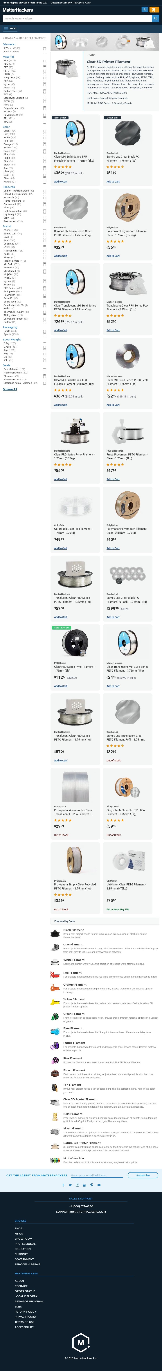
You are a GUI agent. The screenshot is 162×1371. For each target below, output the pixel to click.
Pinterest (92, 1185)
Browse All (10, 389)
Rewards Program (29, 1301)
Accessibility (24, 1327)
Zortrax (10, 322)
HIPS (8, 105)
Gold (9, 175)
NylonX (9, 285)
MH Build (12, 264)
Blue (9, 154)
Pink (9, 161)
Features (9, 187)
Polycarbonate (14, 108)
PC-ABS (10, 111)
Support (21, 1254)
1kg (9, 350)
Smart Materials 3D (16, 305)
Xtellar (9, 308)
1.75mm (12, 48)
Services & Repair (27, 1264)
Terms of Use (24, 1322)
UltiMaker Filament (16, 319)
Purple (10, 158)
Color (92, 55)
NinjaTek (11, 274)
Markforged (12, 271)
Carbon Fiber (13, 91)
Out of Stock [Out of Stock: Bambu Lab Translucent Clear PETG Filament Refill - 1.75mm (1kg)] (114, 760)
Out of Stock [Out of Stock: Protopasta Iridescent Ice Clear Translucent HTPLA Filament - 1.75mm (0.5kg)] (61, 835)
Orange (11, 144)
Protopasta (13, 291)
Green (10, 151)
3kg (8, 353)
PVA (8, 94)
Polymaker (12, 295)
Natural (10, 182)
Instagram (77, 1185)
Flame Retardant (14, 201)
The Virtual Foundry (16, 312)
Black (10, 131)
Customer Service (61, 2)
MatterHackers (15, 261)
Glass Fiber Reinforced (18, 194)
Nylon (9, 84)
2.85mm (11, 51)
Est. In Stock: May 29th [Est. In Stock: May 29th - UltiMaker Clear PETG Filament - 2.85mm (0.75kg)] (118, 909)
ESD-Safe (11, 197)
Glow (9, 207)
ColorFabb (11, 244)
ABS (9, 64)
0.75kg (10, 347)
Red (9, 141)
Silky (9, 218)
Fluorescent (12, 204)
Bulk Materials (14, 369)
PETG (10, 71)
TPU (9, 118)
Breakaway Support (16, 98)
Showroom (23, 1238)
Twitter (70, 1185)
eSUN (9, 247)
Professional (25, 1244)
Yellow (10, 148)
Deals (6, 365)
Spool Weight (12, 339)
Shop (18, 1228)
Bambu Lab (13, 234)
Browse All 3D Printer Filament (24, 38)
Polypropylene (14, 115)
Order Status (25, 1291)
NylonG (10, 278)
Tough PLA (12, 77)
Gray (9, 134)
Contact (21, 1286)
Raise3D (11, 298)
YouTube (99, 1185)
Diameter (9, 44)
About (19, 1281)
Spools (11, 334)
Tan (8, 168)
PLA (10, 60)
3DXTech (11, 230)
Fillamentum (13, 251)
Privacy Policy (26, 1317)
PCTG (9, 74)
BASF (8, 237)
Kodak (9, 254)
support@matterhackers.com (81, 1211)
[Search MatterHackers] (155, 18)
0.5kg (10, 343)
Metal (9, 88)
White (10, 137)
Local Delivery (26, 1296)
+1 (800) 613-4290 (81, 2)
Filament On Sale (15, 379)
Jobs (18, 1306)
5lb (8, 357)
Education (23, 1249)
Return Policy (25, 1311)
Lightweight (12, 214)
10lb (8, 360)
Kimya (9, 257)
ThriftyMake (13, 315)
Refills (10, 331)
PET (8, 67)
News (19, 1233)
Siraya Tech (12, 302)
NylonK (9, 281)
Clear (9, 171)
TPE (8, 122)
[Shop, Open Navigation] (10, 29)
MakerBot (11, 267)
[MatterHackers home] (18, 10)
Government (24, 1259)
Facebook (63, 1185)
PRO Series (13, 288)
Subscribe (143, 1175)
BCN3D (9, 240)
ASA (8, 81)
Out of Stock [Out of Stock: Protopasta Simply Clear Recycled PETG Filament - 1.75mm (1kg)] (61, 909)
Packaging (10, 327)
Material (8, 56)
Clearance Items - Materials (21, 383)
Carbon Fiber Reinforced (19, 191)
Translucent (13, 221)
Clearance (11, 376)
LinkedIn (84, 1185)
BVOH (9, 101)
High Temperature (16, 211)
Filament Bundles (16, 373)
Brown (10, 165)
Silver (9, 178)
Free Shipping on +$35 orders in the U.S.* (25, 2)
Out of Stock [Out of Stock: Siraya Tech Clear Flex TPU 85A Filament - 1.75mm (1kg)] (114, 835)
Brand (7, 226)
